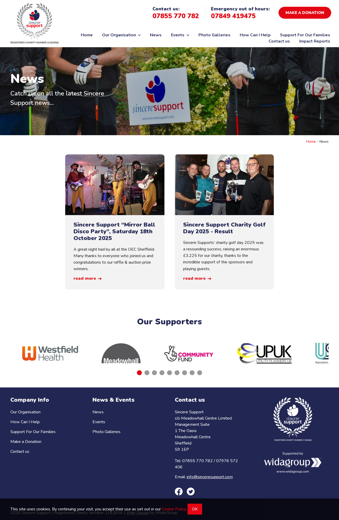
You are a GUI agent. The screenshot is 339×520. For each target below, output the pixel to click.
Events (180, 35)
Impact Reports (314, 41)
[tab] (139, 372)
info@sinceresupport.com (210, 477)
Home (87, 35)
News (156, 35)
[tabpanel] (50, 353)
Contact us (279, 41)
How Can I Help (255, 35)
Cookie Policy (174, 509)
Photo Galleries (214, 35)
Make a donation (304, 12)
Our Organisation (121, 35)
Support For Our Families (305, 35)
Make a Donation (25, 441)
